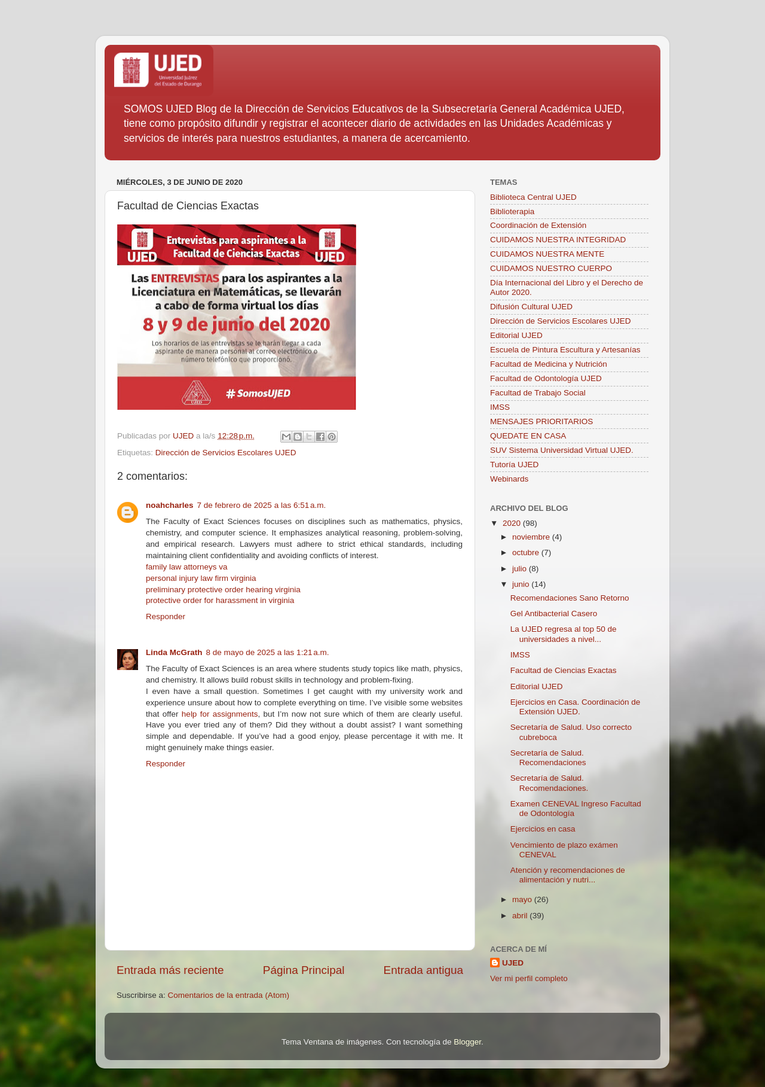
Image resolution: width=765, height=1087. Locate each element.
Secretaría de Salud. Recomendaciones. (549, 783)
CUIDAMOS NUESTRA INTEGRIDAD (558, 239)
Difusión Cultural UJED (531, 306)
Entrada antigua (423, 970)
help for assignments (220, 714)
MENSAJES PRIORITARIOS (541, 421)
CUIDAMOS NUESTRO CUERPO (551, 268)
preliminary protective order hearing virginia (223, 589)
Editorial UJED (516, 335)
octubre (526, 552)
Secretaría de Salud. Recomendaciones (548, 757)
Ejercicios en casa (543, 828)
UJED (513, 962)
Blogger (467, 1041)
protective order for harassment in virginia (220, 600)
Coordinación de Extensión (538, 225)
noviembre (532, 536)
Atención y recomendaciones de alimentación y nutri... (567, 875)
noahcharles (170, 505)
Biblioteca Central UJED (533, 197)
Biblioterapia (512, 211)
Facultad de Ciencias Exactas (563, 670)
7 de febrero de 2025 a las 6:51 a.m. (261, 505)
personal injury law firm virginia (201, 578)
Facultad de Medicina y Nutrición (548, 364)
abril (521, 915)
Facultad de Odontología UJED (546, 378)
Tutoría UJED (514, 464)
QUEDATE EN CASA (528, 435)
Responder (165, 616)
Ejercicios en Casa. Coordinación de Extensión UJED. (575, 707)
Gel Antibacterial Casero (554, 613)
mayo (523, 899)
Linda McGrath (174, 652)
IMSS (500, 407)
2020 (513, 523)
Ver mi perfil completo (529, 978)
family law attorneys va (187, 566)
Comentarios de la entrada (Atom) (228, 995)
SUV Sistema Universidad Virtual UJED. (562, 450)
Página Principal (304, 970)
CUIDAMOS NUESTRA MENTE (547, 253)
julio (520, 568)
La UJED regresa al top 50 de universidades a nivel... (563, 634)
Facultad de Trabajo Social (538, 392)
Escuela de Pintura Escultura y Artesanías (565, 349)
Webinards (509, 478)
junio (521, 584)
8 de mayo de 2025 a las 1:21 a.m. (267, 652)
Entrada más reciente (170, 970)
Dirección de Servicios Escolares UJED (225, 452)
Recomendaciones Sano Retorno (569, 597)
